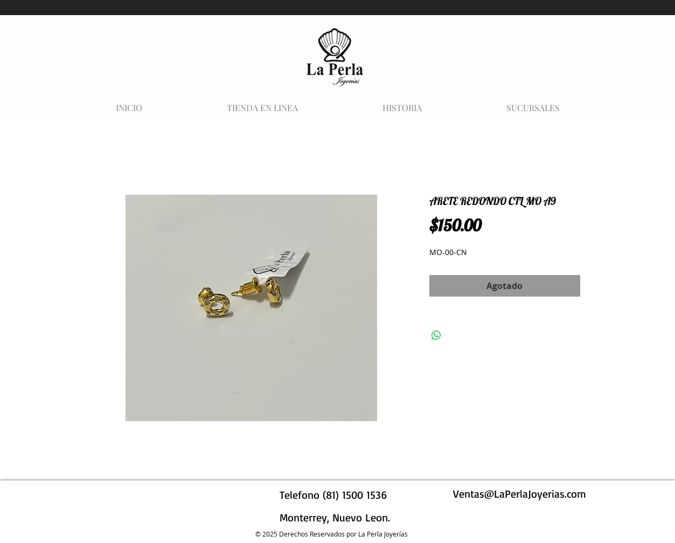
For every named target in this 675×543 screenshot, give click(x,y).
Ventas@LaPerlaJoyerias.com (519, 493)
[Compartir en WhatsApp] (436, 335)
